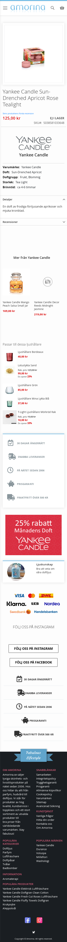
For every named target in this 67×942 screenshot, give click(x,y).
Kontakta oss (44, 823)
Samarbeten (43, 774)
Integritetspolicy (46, 778)
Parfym (7, 852)
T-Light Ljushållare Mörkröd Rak (37, 412)
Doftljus (7, 848)
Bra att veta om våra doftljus (45, 570)
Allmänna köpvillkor (48, 790)
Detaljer (7, 199)
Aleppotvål (9, 908)
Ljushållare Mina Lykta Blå (33, 398)
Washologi (42, 861)
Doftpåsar (9, 860)
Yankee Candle (45, 845)
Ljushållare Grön (28, 385)
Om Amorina (44, 827)
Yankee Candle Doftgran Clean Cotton (25, 892)
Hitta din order (45, 820)
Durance (41, 849)
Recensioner (10, 222)
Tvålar (6, 864)
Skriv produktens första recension (18, 113)
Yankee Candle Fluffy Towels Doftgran (26, 900)
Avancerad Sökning (48, 806)
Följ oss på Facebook (33, 662)
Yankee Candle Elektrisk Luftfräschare (25, 888)
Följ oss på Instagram (33, 648)
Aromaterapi (10, 879)
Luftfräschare (11, 856)
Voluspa (41, 853)
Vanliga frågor (44, 816)
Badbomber (10, 868)
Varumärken (43, 798)
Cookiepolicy (44, 794)
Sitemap (41, 802)
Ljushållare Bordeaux (30, 352)
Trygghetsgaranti (46, 782)
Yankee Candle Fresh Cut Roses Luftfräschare (30, 896)
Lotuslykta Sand (27, 365)
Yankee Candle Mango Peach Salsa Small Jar (16, 303)
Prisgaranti (42, 786)
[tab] (33, 199)
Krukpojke (9, 904)
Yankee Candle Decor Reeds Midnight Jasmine (46, 305)
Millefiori (41, 857)
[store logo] (16, 8)
